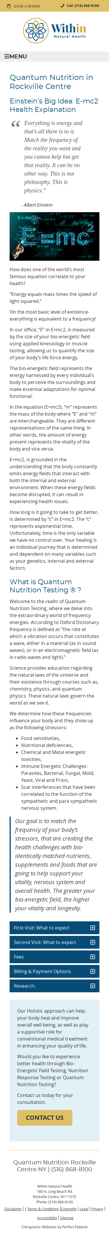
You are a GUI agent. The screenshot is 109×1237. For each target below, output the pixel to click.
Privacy (97, 1208)
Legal (84, 1208)
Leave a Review (26, 6)
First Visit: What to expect (41, 928)
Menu (15, 56)
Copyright (68, 1208)
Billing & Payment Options (42, 971)
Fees (19, 957)
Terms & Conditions (43, 1208)
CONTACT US (45, 1117)
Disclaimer (13, 1208)
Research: (24, 986)
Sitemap (67, 1217)
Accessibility (47, 1217)
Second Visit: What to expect (45, 942)
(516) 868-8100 (86, 5)
